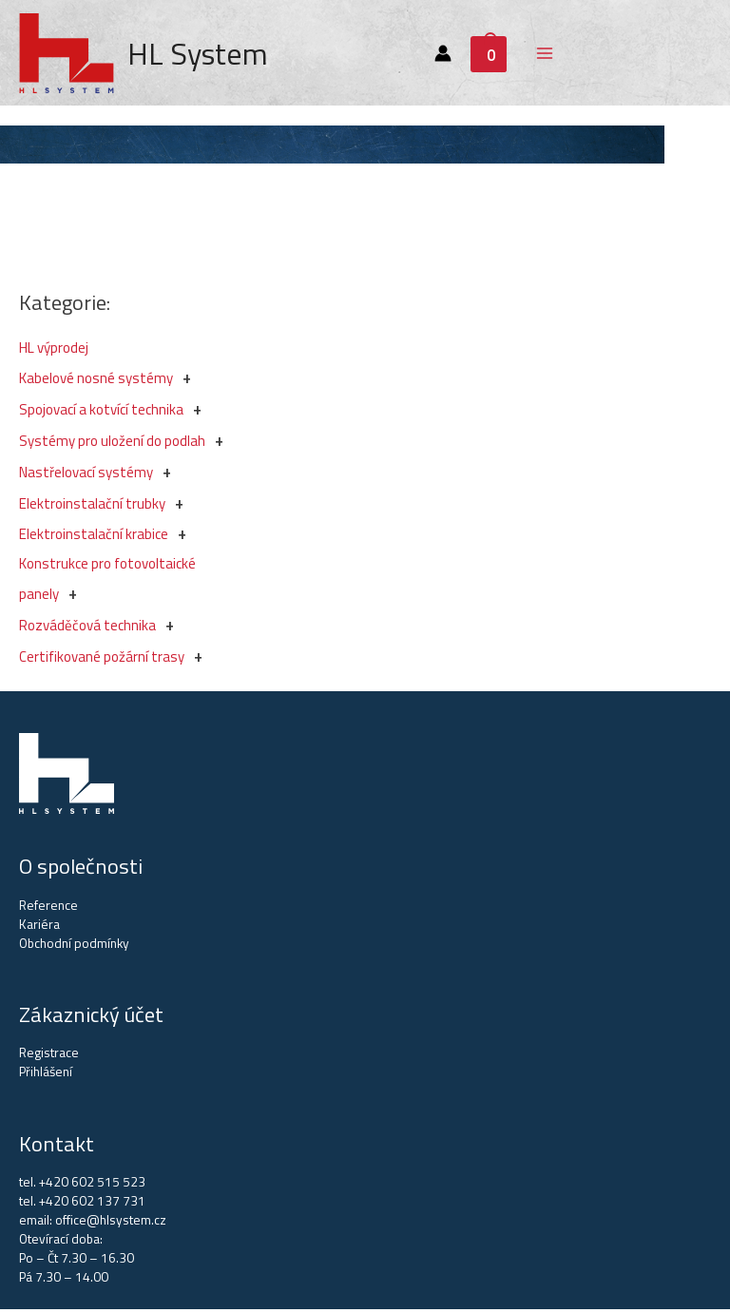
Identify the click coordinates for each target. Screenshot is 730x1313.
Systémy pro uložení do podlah (112, 444)
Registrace (49, 1056)
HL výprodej (53, 351)
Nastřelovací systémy (86, 476)
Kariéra (39, 927)
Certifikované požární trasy (101, 660)
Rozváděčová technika (87, 629)
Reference (48, 908)
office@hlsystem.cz (110, 1223)
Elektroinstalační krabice (93, 538)
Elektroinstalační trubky (92, 507)
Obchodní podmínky (74, 946)
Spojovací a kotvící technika (101, 413)
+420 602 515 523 (92, 1185)
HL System (200, 55)
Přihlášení (45, 1075)
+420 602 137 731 (92, 1204)
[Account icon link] (444, 55)
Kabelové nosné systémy (96, 382)
